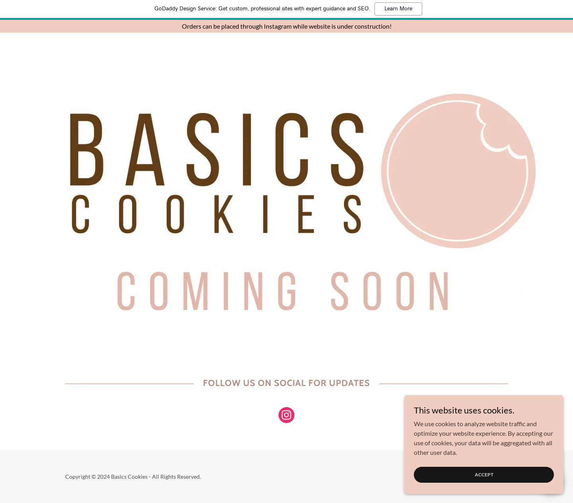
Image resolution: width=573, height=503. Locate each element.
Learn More (398, 9)
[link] (286, 417)
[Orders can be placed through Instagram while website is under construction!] (286, 26)
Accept (484, 475)
